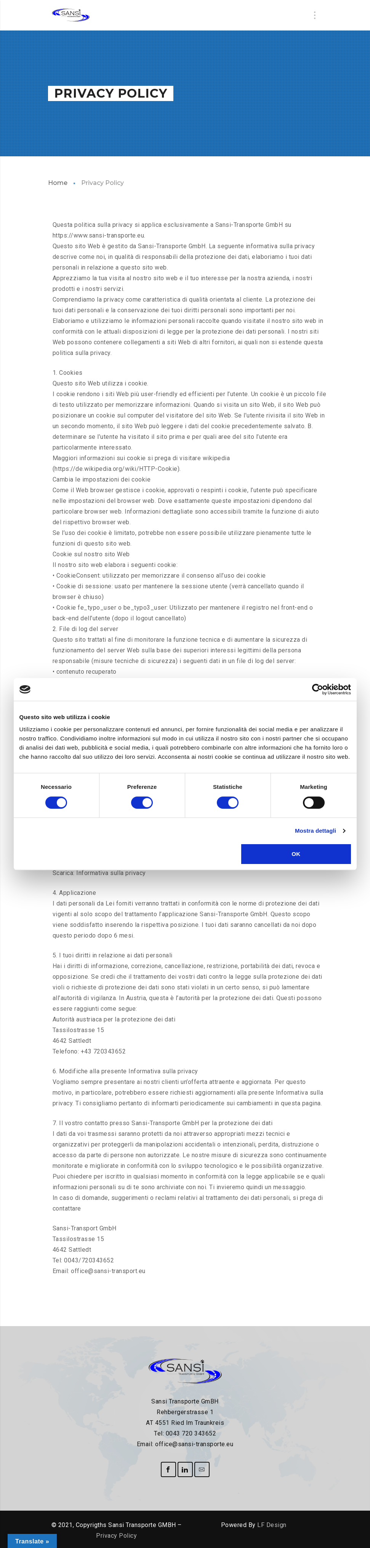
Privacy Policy (116, 1535)
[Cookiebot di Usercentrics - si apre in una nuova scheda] (317, 689)
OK (296, 854)
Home (57, 182)
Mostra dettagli (315, 830)
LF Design (272, 1525)
